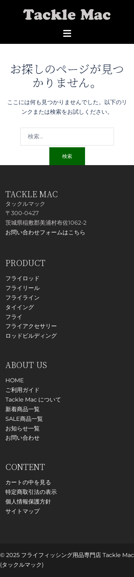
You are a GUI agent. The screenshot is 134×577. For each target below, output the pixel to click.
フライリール (22, 288)
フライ (14, 316)
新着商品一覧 (22, 409)
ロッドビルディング (31, 335)
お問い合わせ (22, 437)
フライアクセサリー (31, 326)
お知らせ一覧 (22, 428)
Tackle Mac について (33, 399)
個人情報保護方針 (28, 501)
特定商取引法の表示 (31, 492)
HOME (14, 380)
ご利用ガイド (22, 390)
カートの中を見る (28, 482)
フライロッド (22, 278)
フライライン (22, 297)
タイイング (19, 307)
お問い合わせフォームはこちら (45, 232)
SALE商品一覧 (24, 418)
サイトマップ (22, 511)
